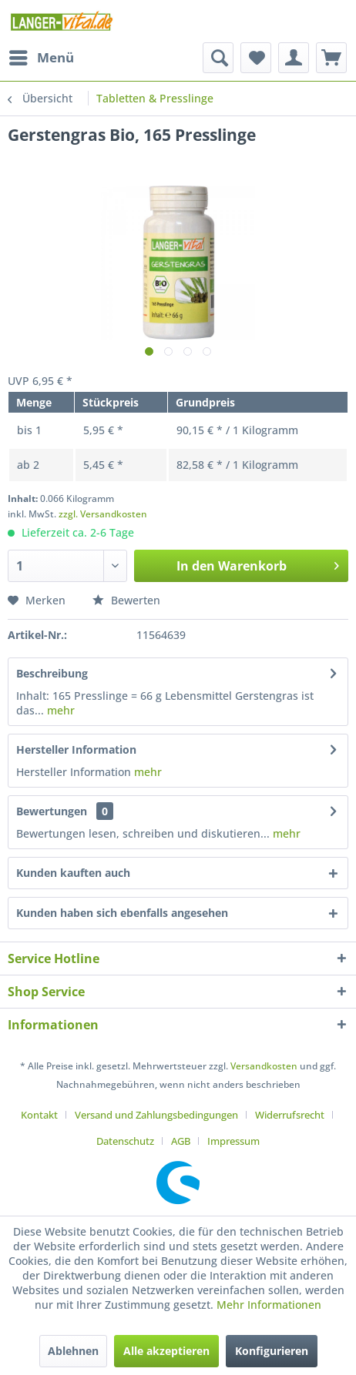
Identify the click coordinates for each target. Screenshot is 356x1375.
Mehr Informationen (269, 1304)
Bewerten (126, 600)
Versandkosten (263, 1065)
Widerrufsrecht (289, 1115)
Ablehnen (73, 1350)
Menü (41, 55)
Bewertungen (51, 811)
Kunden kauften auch (73, 872)
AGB (180, 1141)
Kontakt (39, 1115)
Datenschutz (125, 1141)
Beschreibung (52, 673)
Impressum (233, 1141)
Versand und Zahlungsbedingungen (156, 1115)
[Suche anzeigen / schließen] (218, 57)
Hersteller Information (76, 749)
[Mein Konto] (293, 57)
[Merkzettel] (255, 57)
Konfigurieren (271, 1350)
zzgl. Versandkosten (103, 513)
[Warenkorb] (331, 57)
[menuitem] (41, 57)
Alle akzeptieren (166, 1350)
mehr (59, 710)
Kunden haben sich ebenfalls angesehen (122, 912)
